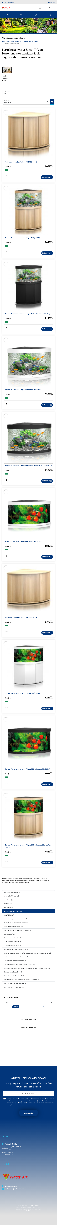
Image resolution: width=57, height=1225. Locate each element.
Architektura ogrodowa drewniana (15, 919)
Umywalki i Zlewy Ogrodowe (14, 987)
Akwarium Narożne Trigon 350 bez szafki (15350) (23, 541)
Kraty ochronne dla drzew (12, 945)
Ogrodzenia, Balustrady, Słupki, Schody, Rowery (19, 964)
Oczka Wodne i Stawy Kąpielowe (15, 960)
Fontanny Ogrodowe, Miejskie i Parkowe (18, 930)
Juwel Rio (8, 903)
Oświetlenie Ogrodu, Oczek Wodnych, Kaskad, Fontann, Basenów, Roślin (27, 968)
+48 (9, 2)
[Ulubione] (21, 15)
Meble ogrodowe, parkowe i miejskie (16, 957)
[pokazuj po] (28, 93)
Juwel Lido (8, 907)
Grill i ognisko (9, 934)
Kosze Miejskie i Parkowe (12, 941)
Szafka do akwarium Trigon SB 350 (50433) (21, 617)
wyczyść (41, 1007)
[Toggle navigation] (40, 8)
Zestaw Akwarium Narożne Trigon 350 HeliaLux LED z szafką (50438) (27, 846)
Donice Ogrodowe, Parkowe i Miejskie (16, 923)
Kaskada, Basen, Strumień (12, 938)
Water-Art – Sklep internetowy (12, 41)
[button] (47, 8)
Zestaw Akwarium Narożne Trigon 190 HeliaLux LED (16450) (27, 314)
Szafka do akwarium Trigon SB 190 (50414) (21, 162)
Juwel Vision (9, 915)
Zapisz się (28, 1113)
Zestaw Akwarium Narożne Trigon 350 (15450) (22, 693)
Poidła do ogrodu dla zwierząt (14, 976)
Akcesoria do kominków (12, 892)
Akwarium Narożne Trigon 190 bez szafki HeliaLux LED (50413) (28, 465)
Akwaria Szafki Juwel (11, 896)
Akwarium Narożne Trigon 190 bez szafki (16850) (23, 390)
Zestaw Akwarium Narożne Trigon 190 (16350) (22, 238)
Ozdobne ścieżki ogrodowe (13, 972)
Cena (6, 1002)
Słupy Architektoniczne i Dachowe (15, 983)
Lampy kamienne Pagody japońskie (16, 949)
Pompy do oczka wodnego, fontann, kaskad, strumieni (21, 979)
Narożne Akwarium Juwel (13, 911)
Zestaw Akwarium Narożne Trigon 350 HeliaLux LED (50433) (27, 769)
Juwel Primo (8, 900)
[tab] (50, 15)
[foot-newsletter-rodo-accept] (4, 1099)
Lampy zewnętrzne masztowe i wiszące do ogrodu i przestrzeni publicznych (27, 953)
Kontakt (52, 2)
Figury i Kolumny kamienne (13, 926)
